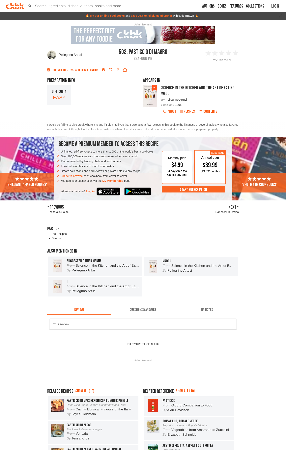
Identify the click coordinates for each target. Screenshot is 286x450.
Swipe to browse (72, 176)
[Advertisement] (143, 371)
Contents (207, 111)
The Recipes (59, 233)
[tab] (79, 310)
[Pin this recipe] (117, 69)
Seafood (57, 238)
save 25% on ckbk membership (151, 15)
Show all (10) (84, 391)
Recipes (187, 111)
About (169, 111)
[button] (30, 6)
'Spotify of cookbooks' (259, 182)
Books (222, 6)
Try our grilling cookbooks (107, 15)
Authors (208, 6)
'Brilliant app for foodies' (27, 182)
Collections (255, 6)
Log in (90, 191)
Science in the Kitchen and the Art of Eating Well (198, 90)
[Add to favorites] (110, 69)
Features (236, 6)
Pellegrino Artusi (70, 54)
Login (275, 6)
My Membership (112, 180)
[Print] (103, 69)
